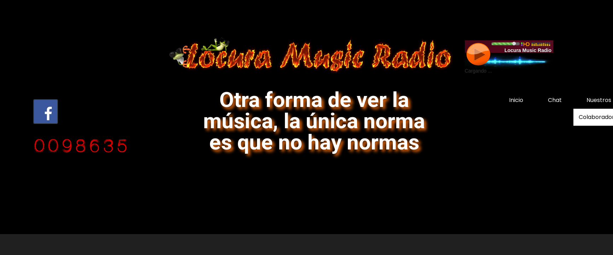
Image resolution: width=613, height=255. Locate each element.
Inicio (516, 100)
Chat (555, 100)
